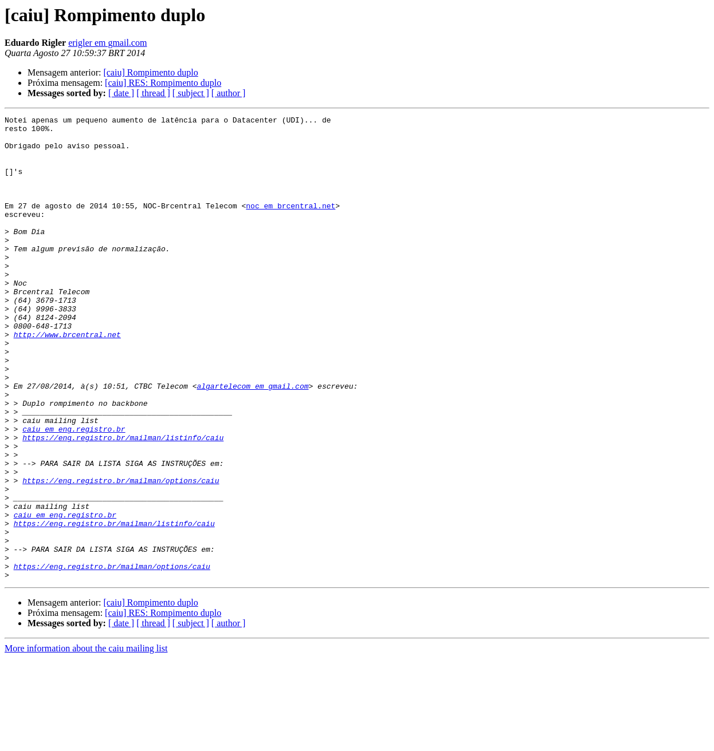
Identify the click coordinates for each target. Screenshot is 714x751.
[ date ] (121, 93)
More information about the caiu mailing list (86, 741)
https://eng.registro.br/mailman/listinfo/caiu (122, 502)
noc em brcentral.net (290, 224)
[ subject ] (190, 93)
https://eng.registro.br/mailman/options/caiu (120, 554)
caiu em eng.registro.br (73, 492)
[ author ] (228, 93)
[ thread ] (153, 93)
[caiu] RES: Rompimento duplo (163, 83)
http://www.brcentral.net (67, 379)
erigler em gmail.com (107, 43)
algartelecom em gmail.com (252, 441)
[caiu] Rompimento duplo (150, 72)
